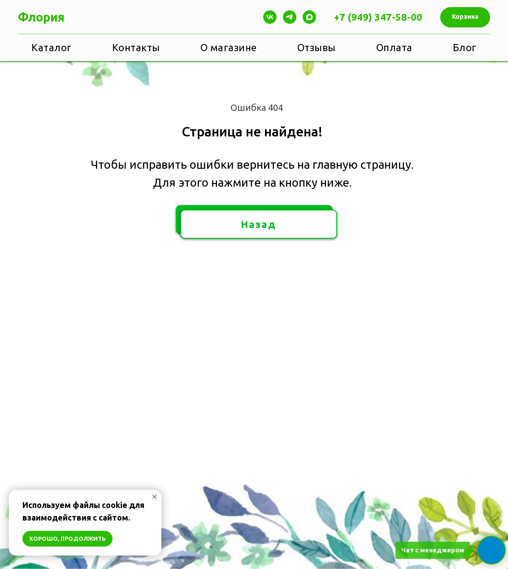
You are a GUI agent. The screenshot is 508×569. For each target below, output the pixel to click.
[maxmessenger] (309, 17)
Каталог (51, 47)
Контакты (136, 47)
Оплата (394, 47)
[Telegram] (289, 17)
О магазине (228, 47)
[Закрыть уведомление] (154, 496)
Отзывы (316, 47)
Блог (465, 47)
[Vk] (270, 17)
